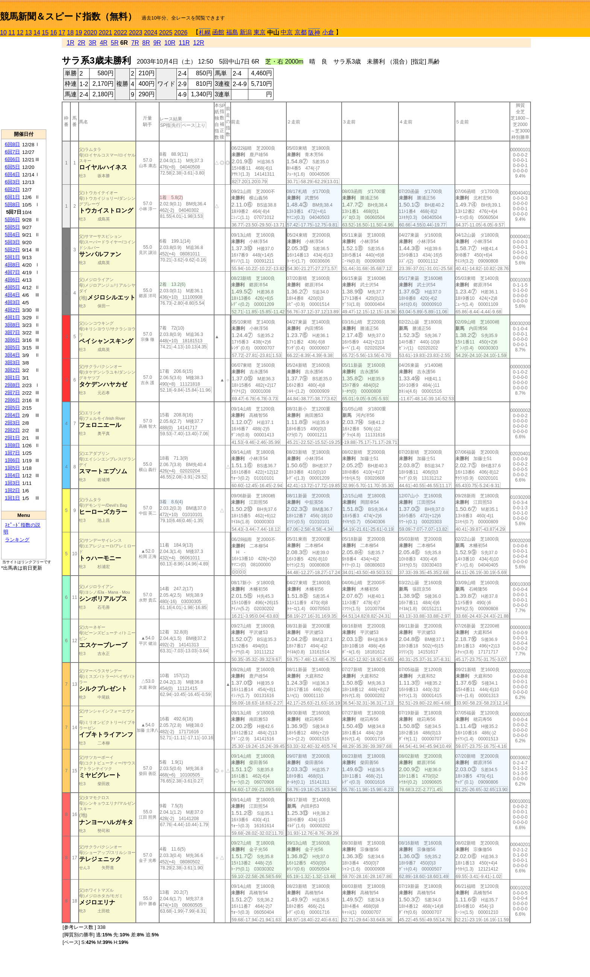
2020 (90, 32)
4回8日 (12, 264)
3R (92, 43)
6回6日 (12, 159)
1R (70, 43)
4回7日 (12, 272)
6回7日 (12, 152)
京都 (301, 32)
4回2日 (12, 310)
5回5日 (12, 227)
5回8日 (12, 204)
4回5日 (12, 287)
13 (28, 32)
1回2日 (12, 490)
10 (3, 32)
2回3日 (12, 422)
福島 (232, 32)
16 (53, 32)
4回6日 (12, 280)
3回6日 (12, 340)
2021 (106, 32)
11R (184, 43)
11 (11, 32)
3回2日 (12, 370)
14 (36, 32)
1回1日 (12, 498)
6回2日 (12, 189)
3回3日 (12, 362)
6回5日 (12, 167)
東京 (260, 32)
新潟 (246, 32)
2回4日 (12, 415)
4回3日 (12, 302)
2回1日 (12, 438)
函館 (218, 32)
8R (146, 43)
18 (70, 32)
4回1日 (12, 317)
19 (78, 32)
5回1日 (12, 257)
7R (135, 43)
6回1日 (12, 197)
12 (20, 32)
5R (115, 43)
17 (62, 32)
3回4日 (12, 355)
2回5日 (12, 407)
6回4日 (12, 174)
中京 (287, 32)
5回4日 (12, 234)
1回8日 (12, 445)
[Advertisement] (23, 83)
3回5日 (12, 347)
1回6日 (12, 460)
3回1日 (12, 377)
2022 (121, 32)
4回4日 (12, 295)
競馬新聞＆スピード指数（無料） (68, 16)
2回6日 (12, 400)
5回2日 (12, 249)
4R (103, 43)
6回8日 (12, 144)
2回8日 (12, 385)
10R (169, 43)
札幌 (205, 32)
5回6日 (12, 219)
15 (45, 32)
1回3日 (12, 483)
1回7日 (12, 453)
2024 (151, 32)
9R (157, 43)
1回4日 (12, 475)
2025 (166, 32)
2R (81, 43)
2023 (136, 32)
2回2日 (12, 430)
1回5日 (12, 468)
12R (198, 43)
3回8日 (12, 325)
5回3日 (12, 242)
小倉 (328, 32)
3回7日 (12, 332)
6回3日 (12, 182)
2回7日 (12, 392)
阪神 (314, 32)
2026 (181, 32)
